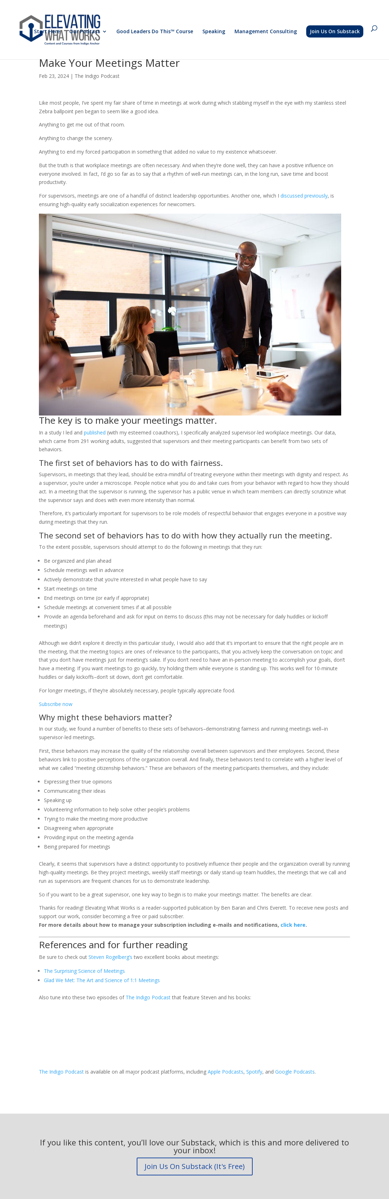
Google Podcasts (295, 1071)
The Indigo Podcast (97, 76)
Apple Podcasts (225, 1071)
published (95, 432)
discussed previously (304, 195)
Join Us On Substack (335, 31)
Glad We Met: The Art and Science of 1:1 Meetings (102, 980)
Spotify (254, 1071)
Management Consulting (265, 32)
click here (293, 924)
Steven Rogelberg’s (110, 957)
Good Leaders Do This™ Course (154, 32)
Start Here (47, 32)
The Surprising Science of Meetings (84, 970)
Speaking (213, 32)
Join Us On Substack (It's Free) (195, 1166)
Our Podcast (84, 32)
